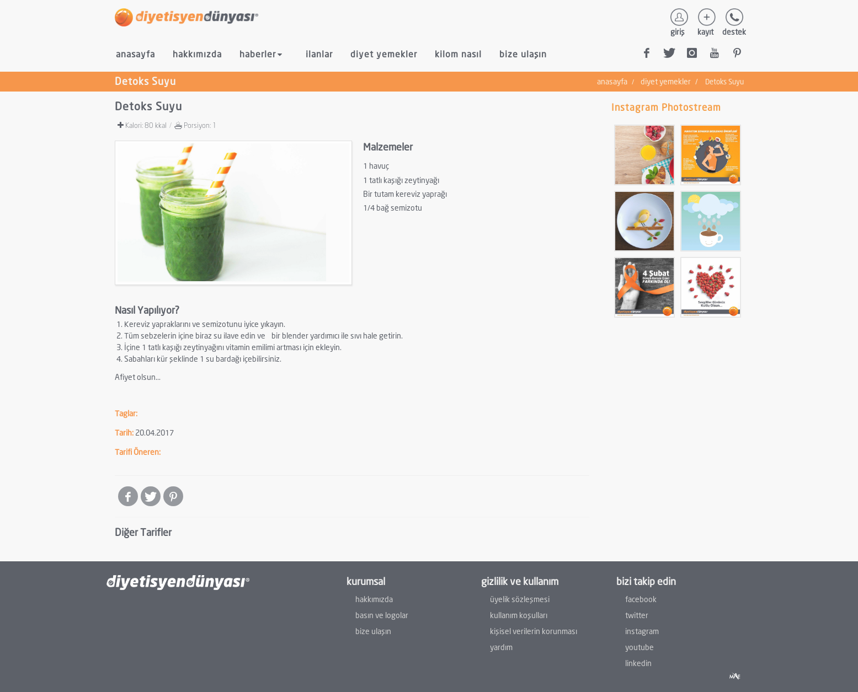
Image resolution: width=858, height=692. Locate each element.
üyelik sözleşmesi (520, 599)
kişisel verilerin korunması (533, 631)
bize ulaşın (523, 54)
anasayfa (135, 54)
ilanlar (319, 54)
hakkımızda (197, 54)
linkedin (638, 663)
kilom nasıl (458, 54)
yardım (501, 647)
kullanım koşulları (518, 615)
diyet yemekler (383, 54)
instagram (642, 631)
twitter (636, 615)
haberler (262, 55)
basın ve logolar (381, 615)
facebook (641, 599)
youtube (639, 647)
